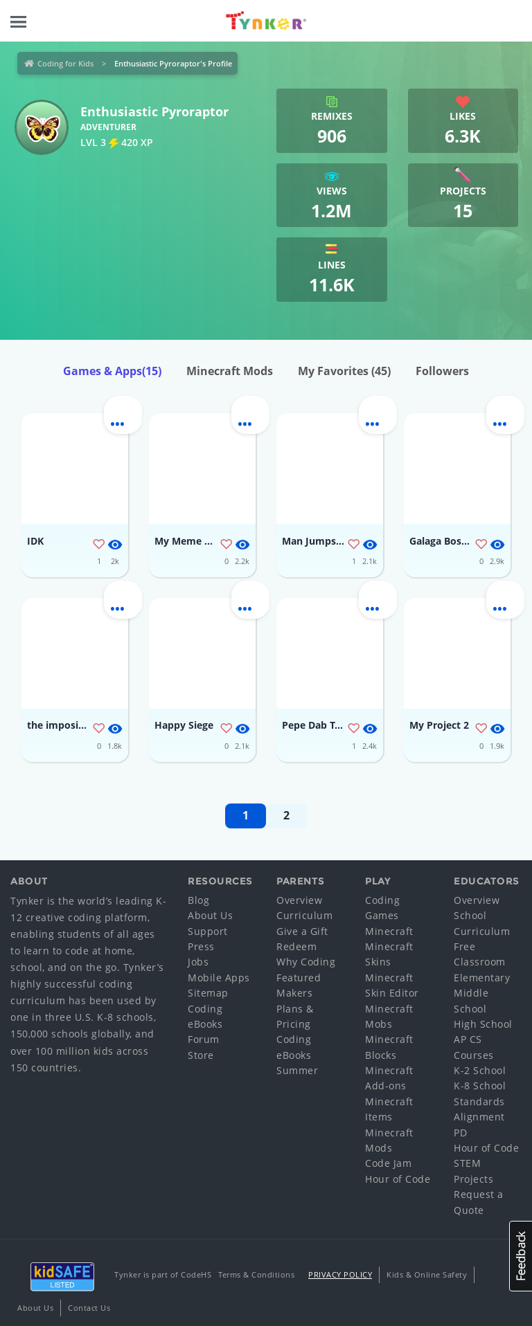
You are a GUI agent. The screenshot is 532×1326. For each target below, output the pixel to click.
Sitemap (208, 992)
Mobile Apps (219, 977)
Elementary (482, 977)
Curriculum (304, 915)
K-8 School (480, 1085)
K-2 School (480, 1070)
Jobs (198, 961)
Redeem (296, 946)
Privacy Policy (340, 1274)
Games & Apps (112, 371)
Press (201, 946)
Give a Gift (302, 931)
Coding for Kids (65, 63)
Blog (198, 900)
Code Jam (388, 1163)
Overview (299, 900)
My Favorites (344, 371)
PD (460, 1132)
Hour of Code (397, 1179)
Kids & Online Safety (427, 1274)
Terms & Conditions (256, 1274)
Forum (204, 1039)
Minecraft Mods (229, 371)
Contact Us (89, 1307)
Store (201, 1055)
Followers (442, 371)
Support (208, 931)
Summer (297, 1070)
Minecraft (389, 931)
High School (483, 1023)
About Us (210, 915)
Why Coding (305, 961)
